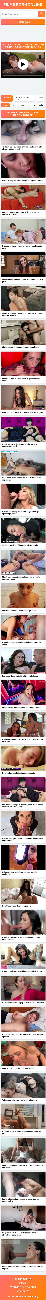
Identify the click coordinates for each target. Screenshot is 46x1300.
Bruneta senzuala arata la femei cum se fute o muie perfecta (22, 938)
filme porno (23, 1279)
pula (41, 105)
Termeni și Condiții (23, 1287)
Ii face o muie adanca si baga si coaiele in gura (22, 971)
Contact (23, 1291)
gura (33, 105)
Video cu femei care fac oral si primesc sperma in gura (22, 1268)
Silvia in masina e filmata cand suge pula (20, 545)
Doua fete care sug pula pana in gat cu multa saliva (21, 643)
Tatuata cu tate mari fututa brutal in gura (19, 1100)
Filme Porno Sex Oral (22, 98)
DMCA (23, 1283)
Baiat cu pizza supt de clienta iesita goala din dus (22, 1133)
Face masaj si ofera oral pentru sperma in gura (22, 412)
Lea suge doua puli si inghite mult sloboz (20, 676)
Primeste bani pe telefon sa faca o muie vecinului (19, 873)
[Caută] (41, 14)
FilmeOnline (22, 4)
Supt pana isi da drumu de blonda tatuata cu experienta (21, 479)
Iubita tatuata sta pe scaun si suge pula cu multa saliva (20, 1200)
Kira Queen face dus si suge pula (16, 906)
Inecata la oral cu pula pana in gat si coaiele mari (21, 380)
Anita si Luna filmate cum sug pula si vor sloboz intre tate (23, 740)
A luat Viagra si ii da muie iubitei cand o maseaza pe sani (19, 445)
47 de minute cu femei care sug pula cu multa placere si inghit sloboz (22, 148)
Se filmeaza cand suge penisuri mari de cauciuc (23, 1003)
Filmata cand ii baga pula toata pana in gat (20, 347)
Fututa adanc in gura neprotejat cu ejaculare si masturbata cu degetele (22, 806)
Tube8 (40, 97)
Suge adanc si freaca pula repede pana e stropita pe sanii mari (20, 1234)
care (14, 105)
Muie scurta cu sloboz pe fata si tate (18, 1068)
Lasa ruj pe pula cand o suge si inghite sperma (22, 180)
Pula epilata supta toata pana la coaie (18, 773)
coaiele (24, 105)
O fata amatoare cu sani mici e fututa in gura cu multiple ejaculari (23, 314)
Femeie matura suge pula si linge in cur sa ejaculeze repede (20, 213)
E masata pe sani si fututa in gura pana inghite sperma (22, 1035)
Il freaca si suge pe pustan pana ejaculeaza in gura (22, 247)
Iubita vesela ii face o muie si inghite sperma (21, 707)
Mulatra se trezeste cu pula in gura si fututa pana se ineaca (21, 578)
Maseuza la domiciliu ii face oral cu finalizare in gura (22, 281)
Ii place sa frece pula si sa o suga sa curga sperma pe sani (20, 512)
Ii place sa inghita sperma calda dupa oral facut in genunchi (23, 839)
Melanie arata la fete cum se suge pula (19, 610)
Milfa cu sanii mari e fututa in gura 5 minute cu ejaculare (22, 1166)
